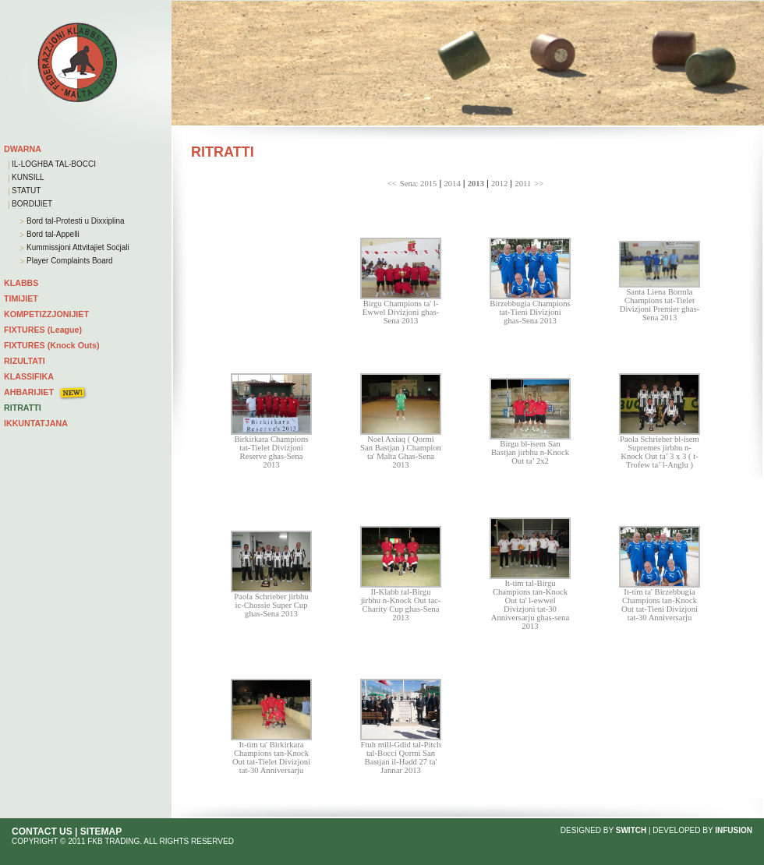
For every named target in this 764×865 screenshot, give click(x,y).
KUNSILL (28, 177)
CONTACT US (42, 831)
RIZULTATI (24, 360)
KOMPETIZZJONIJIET (46, 314)
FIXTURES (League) (43, 329)
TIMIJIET (21, 298)
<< (392, 183)
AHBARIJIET (29, 392)
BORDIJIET (32, 203)
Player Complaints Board (68, 260)
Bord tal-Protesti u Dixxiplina (74, 221)
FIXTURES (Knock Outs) (52, 345)
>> (538, 183)
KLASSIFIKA (29, 376)
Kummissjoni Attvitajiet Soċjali (76, 247)
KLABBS (21, 283)
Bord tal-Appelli (52, 234)
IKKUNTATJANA (36, 423)
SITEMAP (101, 831)
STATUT (26, 190)
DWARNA (22, 149)
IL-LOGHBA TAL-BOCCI (54, 164)
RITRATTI (22, 407)
